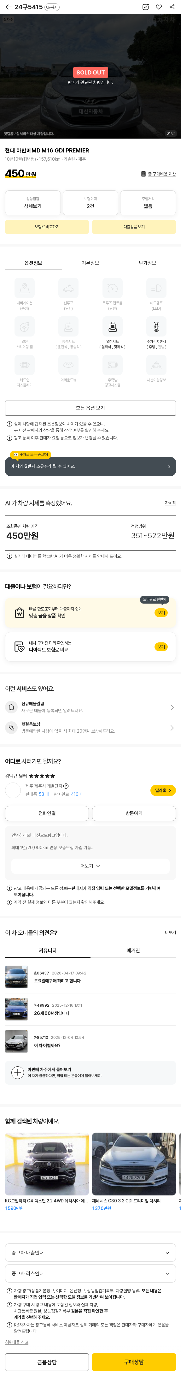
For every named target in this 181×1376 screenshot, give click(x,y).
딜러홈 (160, 790)
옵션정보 (33, 263)
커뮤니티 (48, 951)
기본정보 (90, 263)
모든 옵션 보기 (90, 408)
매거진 (133, 951)
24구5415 (37, 7)
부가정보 (147, 263)
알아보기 (90, 612)
